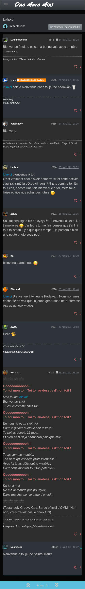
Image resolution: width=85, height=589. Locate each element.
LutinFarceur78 (18, 29)
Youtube (7, 509)
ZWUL (13, 316)
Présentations (17, 15)
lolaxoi (7, 76)
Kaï (12, 245)
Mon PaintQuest (11, 92)
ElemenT (15, 279)
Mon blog (8, 89)
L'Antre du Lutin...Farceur (32, 49)
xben (13, 70)
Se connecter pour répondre (65, 16)
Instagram (8, 516)
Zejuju (13, 203)
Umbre (14, 157)
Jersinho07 (16, 113)
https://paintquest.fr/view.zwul (18, 341)
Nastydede (16, 536)
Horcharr (15, 362)
